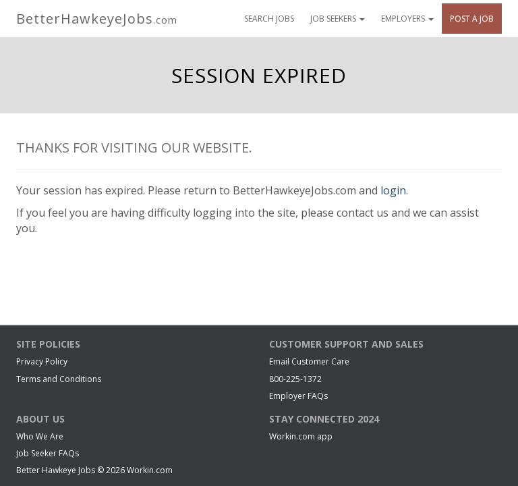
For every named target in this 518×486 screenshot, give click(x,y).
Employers (407, 18)
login (393, 190)
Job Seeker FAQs (47, 453)
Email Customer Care (309, 361)
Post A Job (472, 18)
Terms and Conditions (58, 379)
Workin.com (150, 470)
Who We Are (39, 436)
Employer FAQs (298, 396)
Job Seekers (337, 18)
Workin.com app (301, 436)
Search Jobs (269, 18)
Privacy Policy (41, 361)
